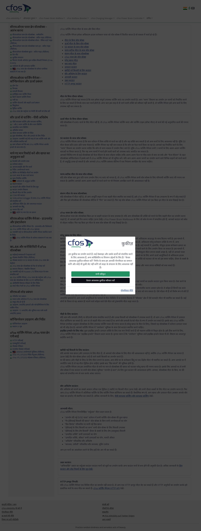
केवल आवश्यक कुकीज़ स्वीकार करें (100, 280)
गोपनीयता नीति (127, 290)
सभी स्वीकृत (100, 274)
